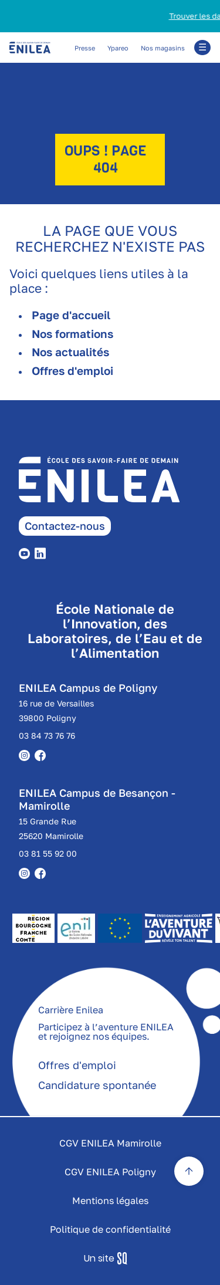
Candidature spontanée (97, 1084)
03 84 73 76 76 (47, 735)
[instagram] (27, 872)
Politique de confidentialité (110, 1229)
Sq (110, 1258)
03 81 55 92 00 (48, 853)
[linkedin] (42, 552)
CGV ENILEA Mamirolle (110, 1143)
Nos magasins (163, 48)
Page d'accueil (71, 315)
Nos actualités (70, 352)
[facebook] (42, 872)
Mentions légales (110, 1200)
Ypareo (117, 48)
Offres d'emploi (72, 370)
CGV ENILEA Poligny (110, 1172)
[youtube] (27, 552)
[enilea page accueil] (119, 486)
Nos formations (72, 333)
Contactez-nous (65, 525)
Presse (85, 48)
